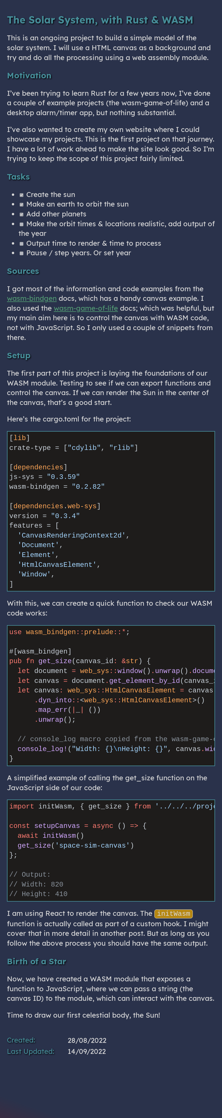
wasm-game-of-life (86, 308)
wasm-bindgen (32, 298)
